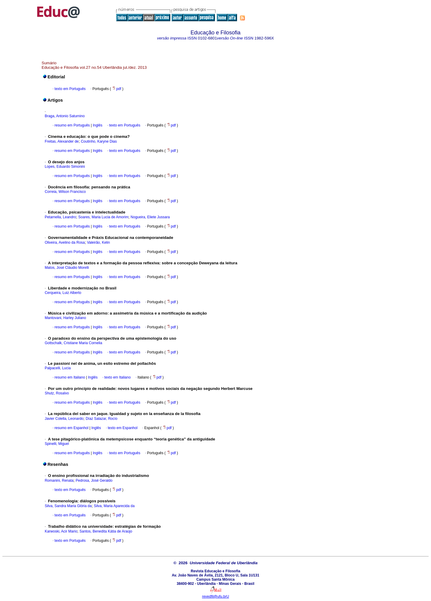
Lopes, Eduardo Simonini (65, 166)
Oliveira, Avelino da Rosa (65, 242)
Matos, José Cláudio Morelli (67, 268)
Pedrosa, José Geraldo (94, 480)
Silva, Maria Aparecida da (114, 506)
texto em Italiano (117, 377)
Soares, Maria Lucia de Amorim (103, 217)
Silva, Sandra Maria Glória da (68, 506)
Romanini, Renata (59, 480)
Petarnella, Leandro (60, 217)
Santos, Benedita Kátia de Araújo (105, 531)
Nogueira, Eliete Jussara (150, 217)
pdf (117, 89)
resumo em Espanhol (71, 428)
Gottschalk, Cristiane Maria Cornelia (73, 343)
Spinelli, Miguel (57, 444)
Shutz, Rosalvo (57, 393)
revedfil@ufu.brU (215, 596)
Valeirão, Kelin (98, 242)
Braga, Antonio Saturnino (64, 116)
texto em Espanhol (122, 428)
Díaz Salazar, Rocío (101, 419)
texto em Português (70, 89)
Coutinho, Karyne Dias (99, 141)
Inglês (97, 125)
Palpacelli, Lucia (58, 368)
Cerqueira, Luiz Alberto (63, 293)
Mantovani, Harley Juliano (65, 318)
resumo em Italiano (69, 377)
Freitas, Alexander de (61, 141)
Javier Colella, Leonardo (64, 419)
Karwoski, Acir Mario (61, 531)
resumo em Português (72, 125)
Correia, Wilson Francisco (65, 192)
